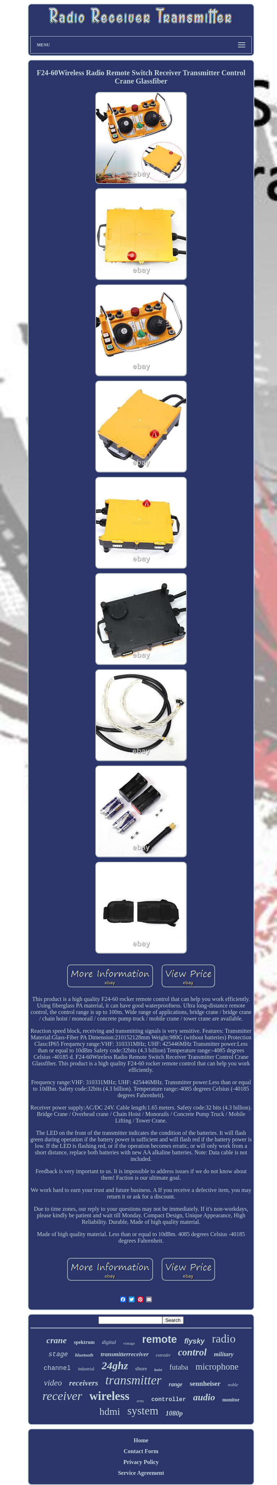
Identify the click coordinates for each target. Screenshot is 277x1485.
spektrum (84, 1342)
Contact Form (141, 1451)
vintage (129, 1343)
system (142, 1410)
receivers (83, 1382)
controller (168, 1399)
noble (233, 1384)
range (176, 1384)
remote (159, 1339)
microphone (216, 1366)
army (140, 1401)
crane (57, 1340)
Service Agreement (141, 1473)
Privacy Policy (141, 1462)
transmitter (133, 1380)
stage (58, 1354)
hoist (158, 1369)
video (53, 1382)
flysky (194, 1341)
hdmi (109, 1411)
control (192, 1352)
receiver (62, 1396)
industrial (86, 1368)
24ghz (115, 1365)
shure (141, 1368)
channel (57, 1368)
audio (204, 1397)
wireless (109, 1396)
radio (224, 1338)
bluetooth (84, 1355)
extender (163, 1355)
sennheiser (205, 1383)
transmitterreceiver (125, 1354)
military (224, 1354)
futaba (178, 1367)
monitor (230, 1400)
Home (141, 1440)
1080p (174, 1413)
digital (109, 1342)
